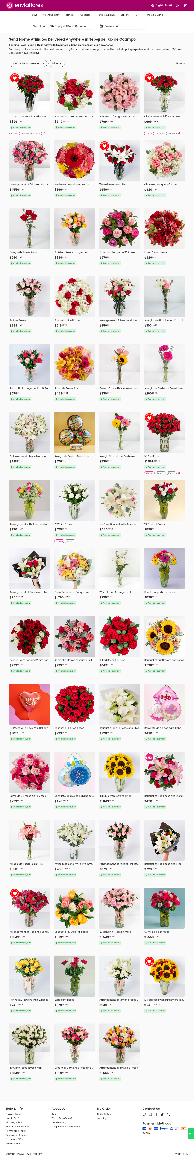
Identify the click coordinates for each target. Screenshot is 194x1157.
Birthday (70, 14)
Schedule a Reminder (17, 1126)
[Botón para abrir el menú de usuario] (177, 5)
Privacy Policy (181, 1153)
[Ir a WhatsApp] (191, 1133)
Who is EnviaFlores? (62, 1118)
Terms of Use (13, 1143)
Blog (54, 1114)
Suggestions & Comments (66, 1126)
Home (34, 14)
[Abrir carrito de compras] (185, 5)
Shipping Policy (14, 1122)
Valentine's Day (51, 14)
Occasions (86, 14)
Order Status (104, 1114)
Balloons (125, 14)
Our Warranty (59, 1122)
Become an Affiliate (16, 1135)
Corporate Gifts (14, 1139)
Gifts (138, 14)
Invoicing (101, 1118)
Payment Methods (16, 1130)
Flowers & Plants (106, 14)
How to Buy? (12, 1118)
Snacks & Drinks (155, 14)
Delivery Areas (13, 1114)
